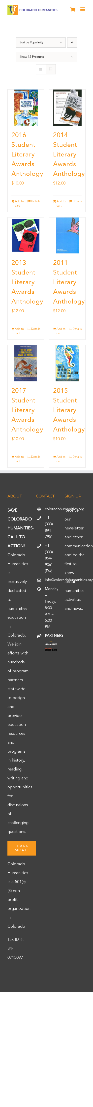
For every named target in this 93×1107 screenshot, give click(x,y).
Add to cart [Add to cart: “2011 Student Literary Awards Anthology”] (61, 331)
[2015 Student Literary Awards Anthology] (67, 363)
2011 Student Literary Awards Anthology (69, 282)
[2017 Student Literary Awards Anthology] (26, 363)
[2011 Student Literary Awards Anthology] (67, 235)
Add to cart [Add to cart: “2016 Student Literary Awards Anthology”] (19, 203)
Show (32, 57)
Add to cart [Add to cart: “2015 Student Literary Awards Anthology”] (61, 459)
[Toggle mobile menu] (83, 9)
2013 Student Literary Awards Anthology (27, 282)
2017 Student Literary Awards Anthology (27, 410)
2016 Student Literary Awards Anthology (27, 154)
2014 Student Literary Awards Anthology (69, 154)
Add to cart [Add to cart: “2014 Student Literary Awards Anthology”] (61, 203)
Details (35, 201)
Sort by (31, 42)
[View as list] (51, 69)
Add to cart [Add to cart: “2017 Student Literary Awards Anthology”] (19, 459)
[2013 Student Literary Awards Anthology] (26, 235)
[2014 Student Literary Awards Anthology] (67, 108)
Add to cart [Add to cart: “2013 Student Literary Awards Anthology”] (19, 331)
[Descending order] (72, 42)
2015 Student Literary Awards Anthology (69, 410)
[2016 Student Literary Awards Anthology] (26, 108)
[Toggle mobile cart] (72, 9)
